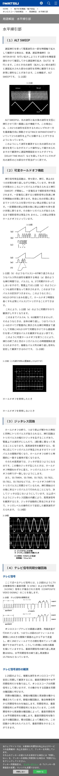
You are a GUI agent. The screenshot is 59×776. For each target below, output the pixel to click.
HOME (5, 8)
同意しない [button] (20, 771)
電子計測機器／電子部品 (24, 8)
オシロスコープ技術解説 (13, 11)
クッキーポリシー (30, 764)
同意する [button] (39, 771)
